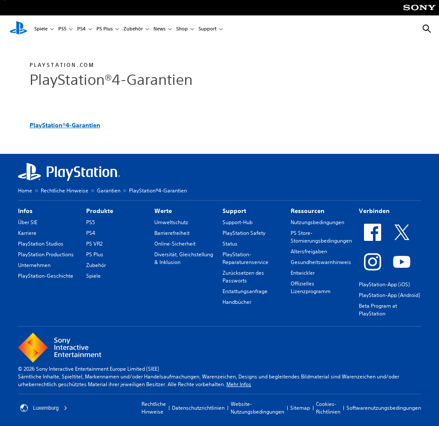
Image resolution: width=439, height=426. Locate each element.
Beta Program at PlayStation (378, 309)
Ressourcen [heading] (308, 211)
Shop (182, 29)
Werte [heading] (163, 211)
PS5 (62, 29)
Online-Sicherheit (174, 243)
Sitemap (300, 407)
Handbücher (237, 302)
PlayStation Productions (46, 254)
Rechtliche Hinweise (64, 190)
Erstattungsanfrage (245, 291)
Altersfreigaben (309, 251)
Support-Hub (238, 222)
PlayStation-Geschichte (45, 275)
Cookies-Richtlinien (328, 407)
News (159, 29)
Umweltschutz (171, 222)
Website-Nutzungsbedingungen (257, 407)
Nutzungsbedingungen (317, 222)
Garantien (108, 190)
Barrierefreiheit (171, 233)
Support (207, 29)
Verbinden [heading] (374, 211)
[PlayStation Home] (18, 29)
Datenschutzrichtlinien (198, 407)
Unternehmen (34, 265)
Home (25, 190)
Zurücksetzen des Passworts (243, 276)
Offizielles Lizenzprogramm (311, 287)
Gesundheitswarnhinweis (321, 262)
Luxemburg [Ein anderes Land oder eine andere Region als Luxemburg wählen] (43, 408)
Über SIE (27, 222)
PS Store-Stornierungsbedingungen (321, 236)
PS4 (81, 29)
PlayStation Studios (40, 243)
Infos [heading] (25, 211)
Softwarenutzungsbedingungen (383, 407)
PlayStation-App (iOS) (384, 284)
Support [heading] (234, 211)
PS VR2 (94, 243)
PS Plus (104, 29)
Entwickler (303, 272)
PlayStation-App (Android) (389, 295)
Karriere (27, 233)
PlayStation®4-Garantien (65, 125)
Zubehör (133, 29)
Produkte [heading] (99, 211)
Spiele (41, 29)
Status (230, 243)
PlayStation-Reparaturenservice (245, 258)
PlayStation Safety (244, 233)
